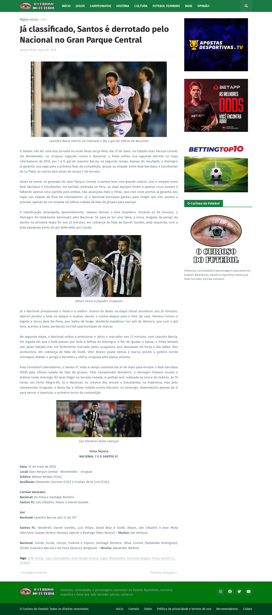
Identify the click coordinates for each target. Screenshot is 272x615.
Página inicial (29, 19)
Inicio (119, 609)
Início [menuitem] (66, 6)
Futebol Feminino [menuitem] (166, 6)
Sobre (148, 609)
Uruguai (25, 562)
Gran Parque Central (85, 558)
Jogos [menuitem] (80, 6)
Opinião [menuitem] (203, 6)
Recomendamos (227, 609)
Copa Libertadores (57, 558)
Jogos (104, 558)
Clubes (247, 609)
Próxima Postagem (163, 573)
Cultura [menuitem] (140, 6)
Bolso (39, 558)
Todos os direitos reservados (69, 609)
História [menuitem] (122, 6)
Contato (133, 609)
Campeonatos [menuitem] (100, 6)
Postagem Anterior (34, 573)
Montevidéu (117, 558)
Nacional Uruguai (138, 558)
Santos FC (167, 558)
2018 (43, 19)
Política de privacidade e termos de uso (184, 609)
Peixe (155, 558)
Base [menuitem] (188, 6)
